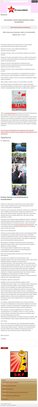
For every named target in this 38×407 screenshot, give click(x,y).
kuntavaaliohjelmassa (10, 113)
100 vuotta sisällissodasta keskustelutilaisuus (15, 392)
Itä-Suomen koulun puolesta (10, 382)
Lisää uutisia (5, 399)
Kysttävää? (3, 338)
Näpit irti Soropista (8, 389)
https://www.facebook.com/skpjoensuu (20, 27)
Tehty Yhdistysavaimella (6, 403)
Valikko (35, 1)
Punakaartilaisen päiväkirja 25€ (11, 395)
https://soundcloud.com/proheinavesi (24, 224)
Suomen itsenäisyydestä (9, 385)
